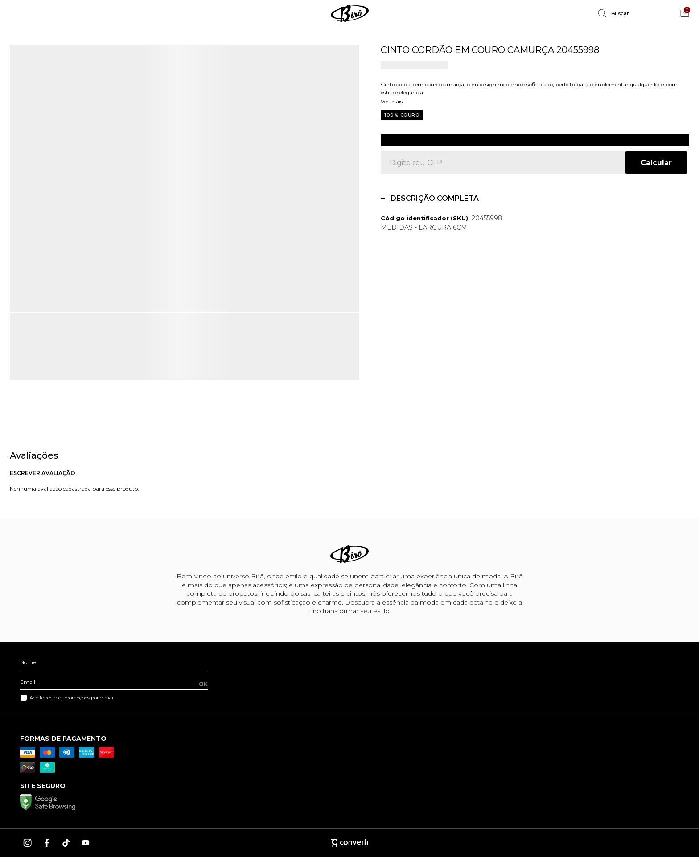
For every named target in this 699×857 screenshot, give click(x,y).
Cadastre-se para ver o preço (535, 140)
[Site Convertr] (349, 842)
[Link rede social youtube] (86, 843)
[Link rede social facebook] (47, 843)
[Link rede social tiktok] (66, 843)
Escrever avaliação (42, 473)
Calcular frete (656, 162)
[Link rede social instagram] (28, 843)
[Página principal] (349, 13)
